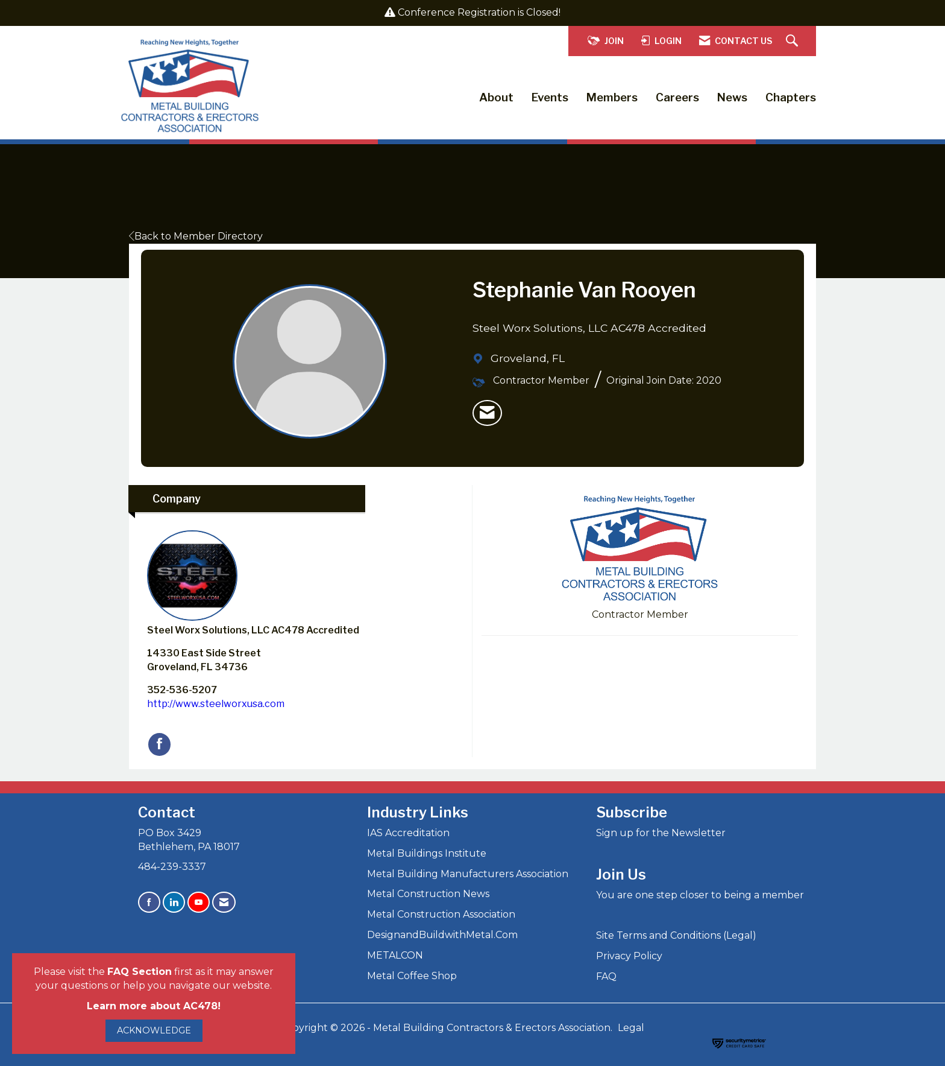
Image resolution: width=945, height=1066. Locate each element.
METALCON (395, 955)
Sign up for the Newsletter (661, 833)
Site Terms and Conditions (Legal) (676, 935)
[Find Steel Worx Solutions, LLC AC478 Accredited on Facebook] (159, 744)
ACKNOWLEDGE (154, 1030)
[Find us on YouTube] (198, 902)
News (732, 97)
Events (550, 97)
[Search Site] (793, 41)
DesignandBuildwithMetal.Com (442, 935)
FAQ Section (139, 971)
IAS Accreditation (408, 833)
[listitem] (487, 413)
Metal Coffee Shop (412, 976)
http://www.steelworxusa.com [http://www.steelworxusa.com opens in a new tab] (215, 703)
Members (612, 97)
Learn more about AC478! (154, 1006)
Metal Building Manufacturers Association (467, 874)
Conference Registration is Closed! (479, 12)
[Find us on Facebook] (149, 902)
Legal (631, 1027)
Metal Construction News (428, 893)
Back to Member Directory (196, 236)
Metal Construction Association (441, 914)
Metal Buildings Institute (426, 853)
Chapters (790, 97)
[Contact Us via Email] (224, 902)
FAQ (606, 976)
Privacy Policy (629, 956)
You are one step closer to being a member (700, 895)
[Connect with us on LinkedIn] (174, 902)
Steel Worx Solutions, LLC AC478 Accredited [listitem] (253, 583)
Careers (677, 97)
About (496, 97)
